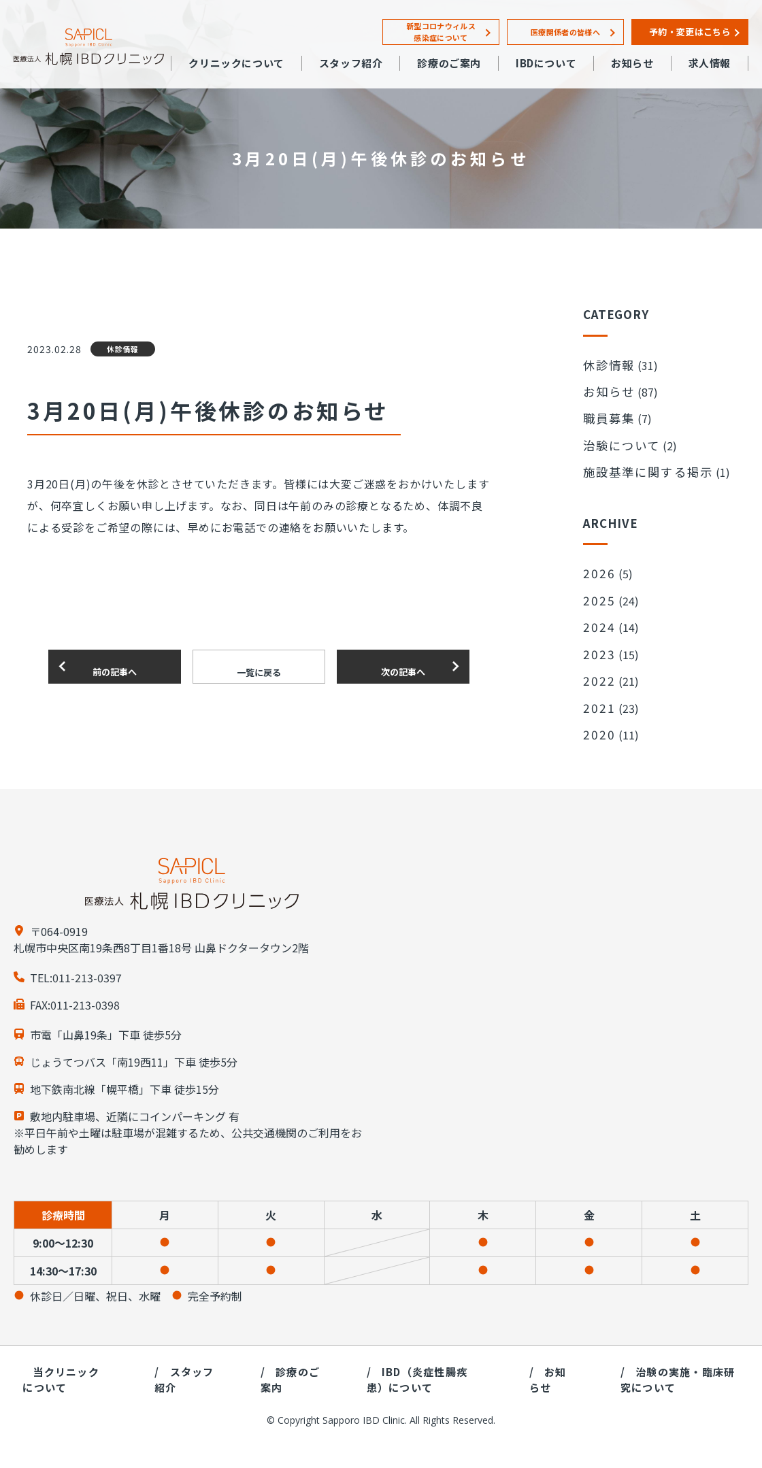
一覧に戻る (259, 667)
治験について (615, 428)
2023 (596, 611)
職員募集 (604, 406)
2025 (596, 567)
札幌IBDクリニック (89, 46)
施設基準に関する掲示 (636, 449)
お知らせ (604, 384)
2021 (596, 654)
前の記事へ (115, 666)
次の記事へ (403, 666)
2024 (596, 589)
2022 (596, 632)
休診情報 (604, 362)
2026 (596, 545)
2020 (596, 676)
